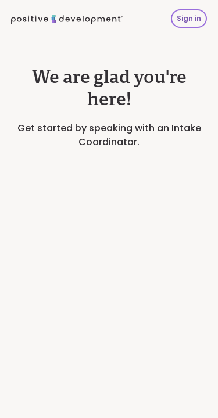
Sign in (189, 18)
